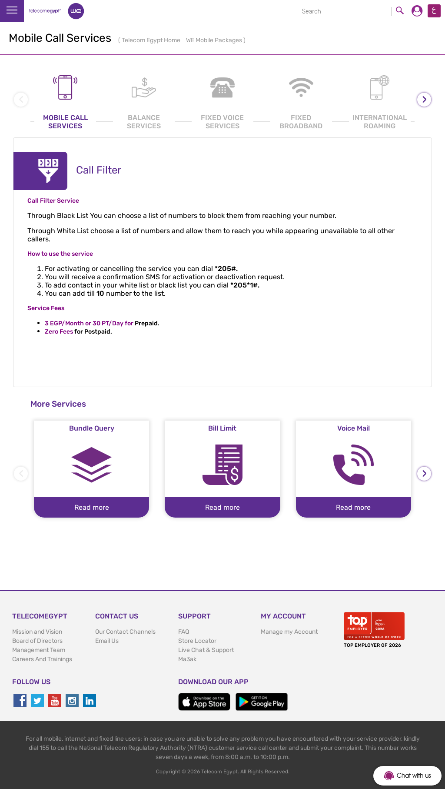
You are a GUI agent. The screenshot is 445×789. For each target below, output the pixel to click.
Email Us (107, 641)
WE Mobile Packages (214, 40)
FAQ (183, 631)
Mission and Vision (37, 631)
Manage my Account (289, 631)
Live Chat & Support (206, 650)
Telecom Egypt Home (152, 40)
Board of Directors (37, 641)
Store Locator (197, 641)
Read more (91, 507)
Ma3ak (187, 659)
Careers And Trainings (42, 659)
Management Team (38, 650)
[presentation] (424, 100)
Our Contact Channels (125, 631)
